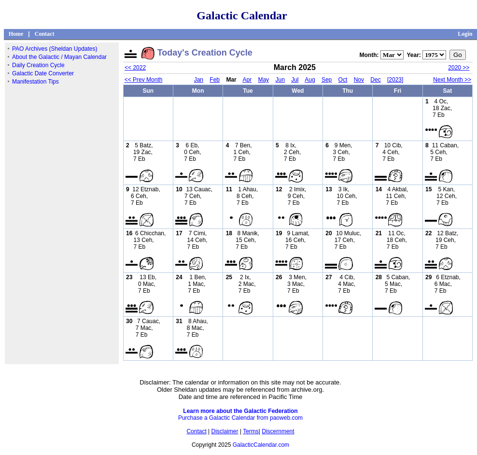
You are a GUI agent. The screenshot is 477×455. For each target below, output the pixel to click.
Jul (294, 79)
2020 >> (458, 67)
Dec (375, 79)
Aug (310, 79)
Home (16, 33)
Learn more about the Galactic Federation (240, 411)
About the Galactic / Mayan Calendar (59, 57)
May (263, 79)
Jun (279, 79)
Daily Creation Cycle (38, 65)
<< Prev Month (144, 79)
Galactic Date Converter (43, 73)
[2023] (395, 79)
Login (465, 33)
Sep (327, 79)
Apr (247, 79)
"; (392, 54)
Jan (198, 79)
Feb (215, 79)
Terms (251, 431)
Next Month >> (452, 79)
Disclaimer (224, 431)
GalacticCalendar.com (261, 444)
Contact (45, 33)
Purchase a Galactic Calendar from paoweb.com (240, 417)
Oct (343, 79)
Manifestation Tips (35, 81)
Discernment (278, 431)
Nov (359, 79)
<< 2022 (135, 67)
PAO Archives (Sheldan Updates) (55, 48)
